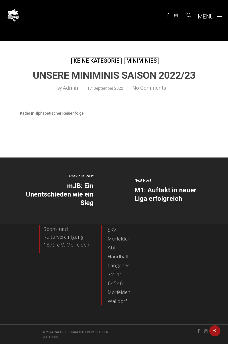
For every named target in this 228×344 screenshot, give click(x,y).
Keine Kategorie (96, 61)
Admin (70, 88)
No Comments (149, 88)
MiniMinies (141, 61)
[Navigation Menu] (210, 15)
